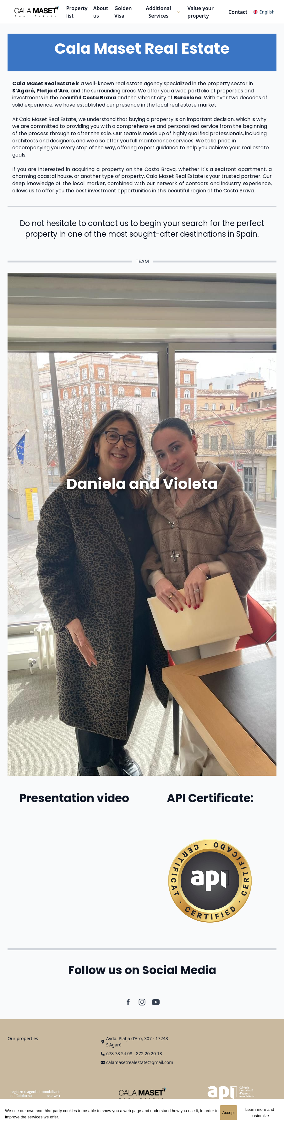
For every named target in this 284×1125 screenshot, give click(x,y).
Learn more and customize (259, 1112)
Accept (228, 1112)
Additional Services (158, 12)
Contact (238, 11)
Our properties (23, 1038)
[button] (161, 12)
